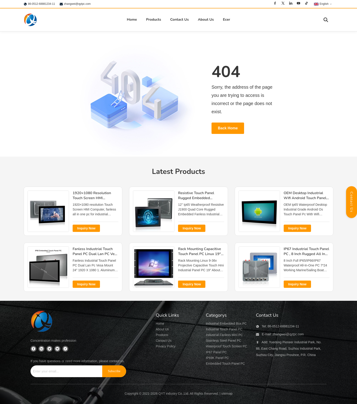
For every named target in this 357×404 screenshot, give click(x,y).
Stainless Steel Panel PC (223, 340)
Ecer (226, 19)
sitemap (226, 393)
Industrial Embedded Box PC (226, 323)
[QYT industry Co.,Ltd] (42, 322)
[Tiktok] (306, 3)
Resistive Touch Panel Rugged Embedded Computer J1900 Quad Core (196, 201)
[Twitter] (283, 3)
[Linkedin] (291, 3)
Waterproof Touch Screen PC (226, 346)
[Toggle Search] (326, 20)
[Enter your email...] (65, 371)
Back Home (228, 128)
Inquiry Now (86, 228)
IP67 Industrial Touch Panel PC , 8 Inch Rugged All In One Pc (306, 254)
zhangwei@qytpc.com (77, 3)
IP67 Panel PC (216, 352)
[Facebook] (275, 3)
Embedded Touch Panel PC (225, 363)
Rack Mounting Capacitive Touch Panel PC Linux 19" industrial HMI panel (199, 254)
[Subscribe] (114, 371)
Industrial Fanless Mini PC (224, 335)
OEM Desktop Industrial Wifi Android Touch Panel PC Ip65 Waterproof (305, 198)
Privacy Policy (166, 346)
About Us (206, 19)
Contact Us (179, 19)
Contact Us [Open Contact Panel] (352, 202)
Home (132, 19)
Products (153, 19)
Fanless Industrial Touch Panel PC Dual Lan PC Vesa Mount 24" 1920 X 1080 (95, 254)
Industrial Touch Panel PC (224, 329)
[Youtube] (298, 3)
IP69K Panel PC (217, 358)
